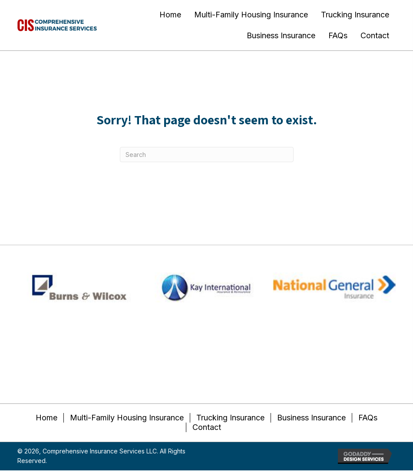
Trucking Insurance (230, 417)
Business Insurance (311, 417)
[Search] (207, 154)
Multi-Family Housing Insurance (127, 417)
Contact (206, 427)
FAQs (367, 417)
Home (46, 417)
